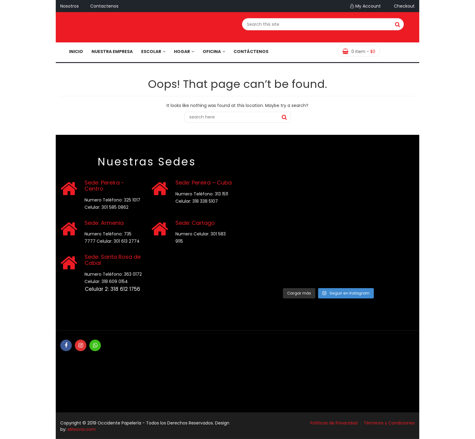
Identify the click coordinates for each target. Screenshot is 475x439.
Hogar (184, 51)
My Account (368, 6)
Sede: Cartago (195, 223)
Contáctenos (251, 51)
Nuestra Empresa (112, 51)
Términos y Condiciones (389, 423)
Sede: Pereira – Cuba (203, 182)
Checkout (403, 6)
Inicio (76, 51)
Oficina (214, 51)
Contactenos (104, 6)
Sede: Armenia (104, 223)
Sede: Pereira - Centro (104, 185)
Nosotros (69, 6)
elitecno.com (82, 429)
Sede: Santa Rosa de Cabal (113, 260)
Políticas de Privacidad (333, 423)
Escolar (153, 51)
